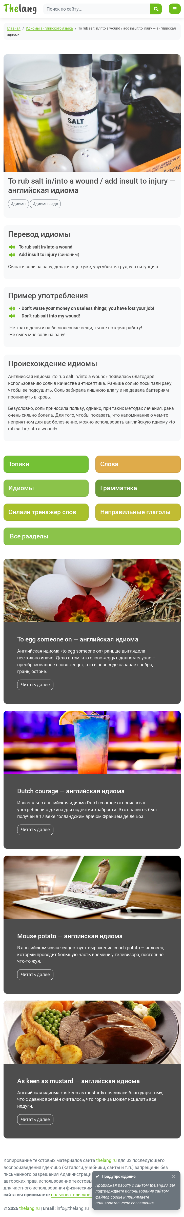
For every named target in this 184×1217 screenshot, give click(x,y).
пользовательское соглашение (84, 1195)
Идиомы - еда (45, 204)
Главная (14, 28)
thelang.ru (106, 1161)
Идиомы (19, 204)
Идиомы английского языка (49, 28)
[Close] (173, 1176)
